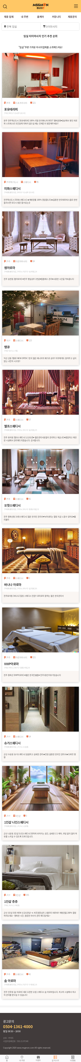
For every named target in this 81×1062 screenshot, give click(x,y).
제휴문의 (72, 16)
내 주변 (24, 16)
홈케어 (40, 16)
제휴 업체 (9, 16)
